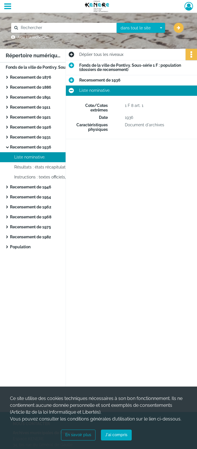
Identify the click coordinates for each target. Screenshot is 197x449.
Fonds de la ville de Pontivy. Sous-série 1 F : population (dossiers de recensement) (63, 67)
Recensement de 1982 (30, 237)
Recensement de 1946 (30, 187)
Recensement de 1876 (30, 77)
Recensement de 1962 (30, 207)
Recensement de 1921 (30, 117)
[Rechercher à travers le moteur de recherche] (67, 28)
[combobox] (141, 28)
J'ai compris (116, 434)
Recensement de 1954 (30, 197)
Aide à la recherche (32, 37)
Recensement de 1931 (30, 137)
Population (20, 247)
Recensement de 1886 (30, 87)
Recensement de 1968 (30, 217)
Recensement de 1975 (30, 227)
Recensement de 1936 (30, 147)
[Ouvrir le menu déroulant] (7, 6)
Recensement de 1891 (30, 97)
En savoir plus (78, 434)
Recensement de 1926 (30, 127)
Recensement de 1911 (30, 107)
